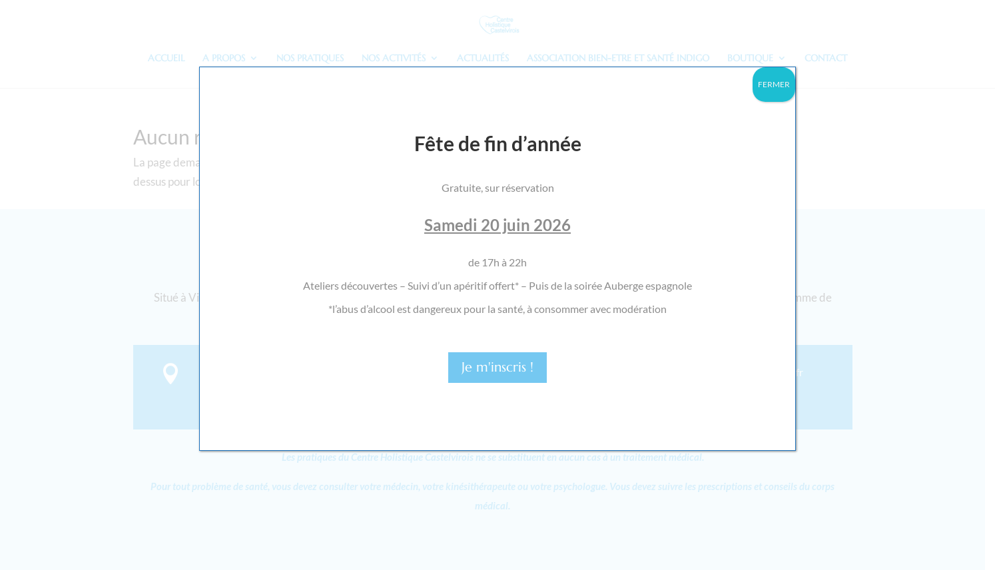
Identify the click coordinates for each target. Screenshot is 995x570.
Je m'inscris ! (497, 367)
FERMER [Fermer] (774, 84)
